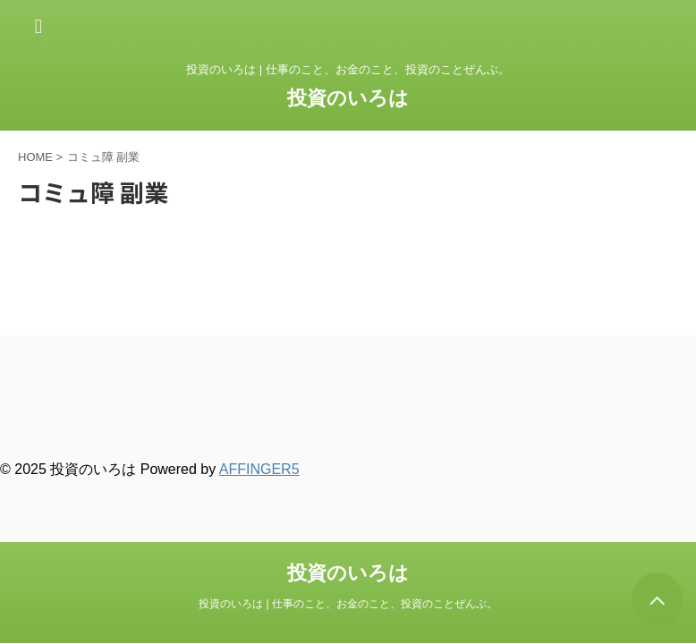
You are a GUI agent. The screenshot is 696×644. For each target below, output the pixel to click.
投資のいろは (348, 98)
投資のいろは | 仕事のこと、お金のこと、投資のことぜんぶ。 (348, 603)
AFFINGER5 (259, 469)
